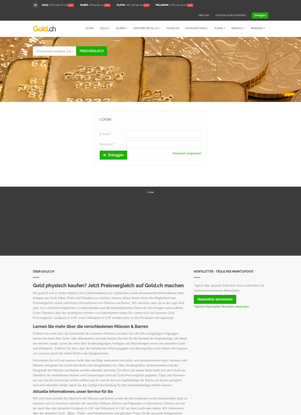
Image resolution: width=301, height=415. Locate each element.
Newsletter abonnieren (215, 299)
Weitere (146, 28)
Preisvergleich (92, 50)
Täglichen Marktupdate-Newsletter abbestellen (221, 306)
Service (238, 28)
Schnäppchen (196, 28)
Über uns (203, 15)
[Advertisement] (190, 71)
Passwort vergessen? (187, 153)
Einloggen (113, 155)
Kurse (219, 28)
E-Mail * (105, 134)
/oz (58, 5)
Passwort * (107, 144)
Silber (121, 28)
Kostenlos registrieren (231, 15)
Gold (105, 28)
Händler (172, 28)
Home (90, 28)
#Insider (258, 28)
